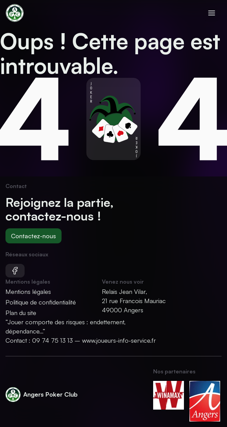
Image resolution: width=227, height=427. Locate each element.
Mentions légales (28, 291)
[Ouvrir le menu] (211, 14)
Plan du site (20, 312)
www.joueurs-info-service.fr (119, 340)
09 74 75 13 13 (52, 340)
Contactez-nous (33, 236)
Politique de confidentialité (40, 302)
